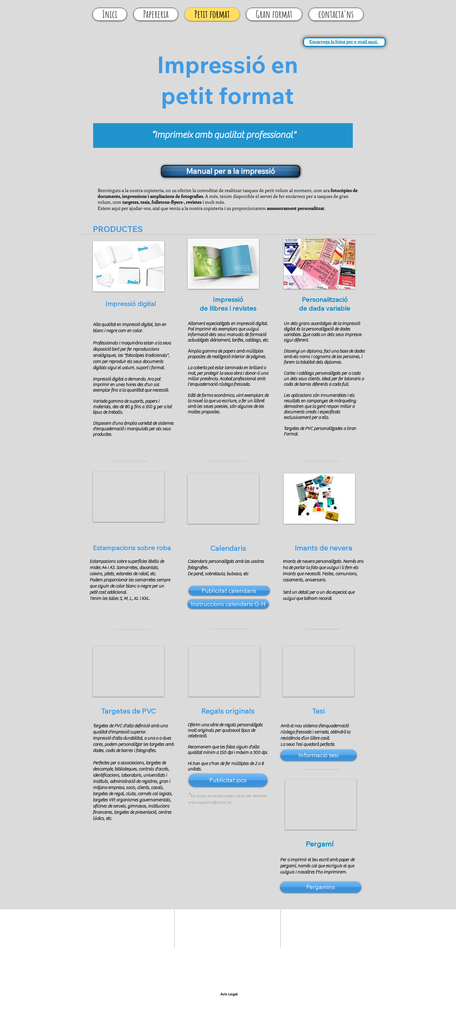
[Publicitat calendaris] (229, 590)
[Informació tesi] (318, 755)
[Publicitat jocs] (228, 780)
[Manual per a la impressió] (230, 171)
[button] (128, 266)
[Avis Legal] (229, 994)
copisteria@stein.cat (214, 802)
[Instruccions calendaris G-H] (228, 604)
